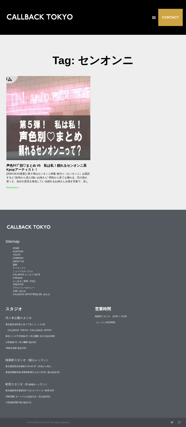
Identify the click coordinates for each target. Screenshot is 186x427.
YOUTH (16, 255)
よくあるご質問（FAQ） (25, 281)
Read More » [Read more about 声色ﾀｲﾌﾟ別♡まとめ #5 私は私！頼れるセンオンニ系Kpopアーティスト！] (12, 187)
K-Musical (17, 278)
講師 (15, 264)
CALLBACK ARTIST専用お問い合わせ (31, 294)
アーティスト (19, 268)
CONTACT (170, 17)
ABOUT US (18, 261)
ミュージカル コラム (23, 271)
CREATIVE (18, 284)
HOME (16, 248)
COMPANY (18, 258)
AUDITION (18, 251)
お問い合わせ (19, 291)
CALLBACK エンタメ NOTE (26, 274)
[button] (154, 17)
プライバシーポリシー (24, 287)
